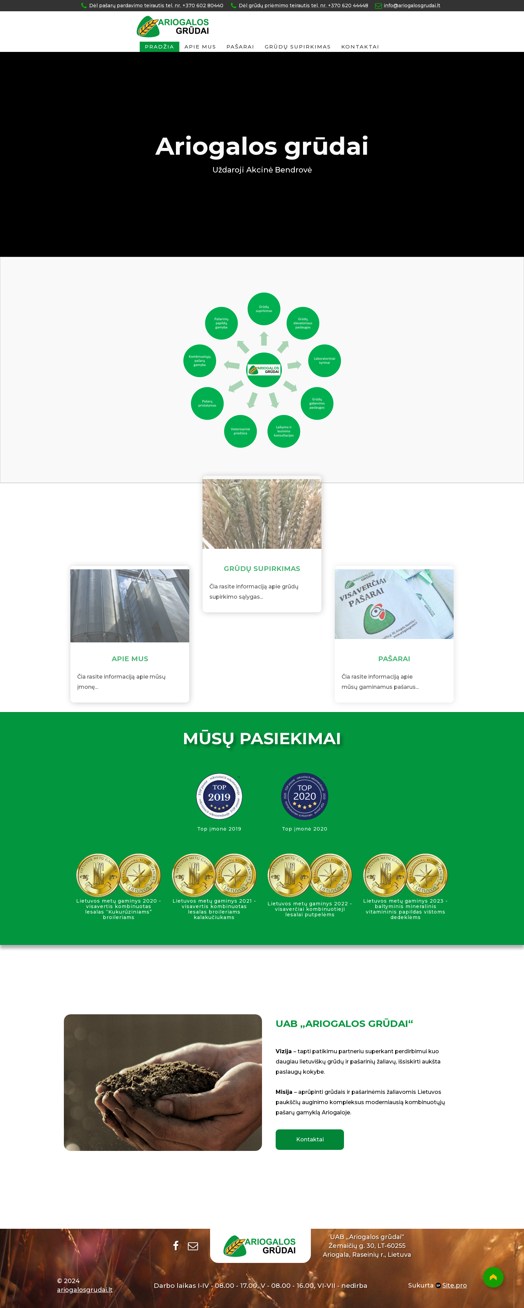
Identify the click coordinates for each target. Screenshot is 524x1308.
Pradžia (159, 46)
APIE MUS (130, 684)
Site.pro (454, 1285)
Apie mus (200, 46)
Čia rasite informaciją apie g (247, 561)
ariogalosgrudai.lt (85, 1290)
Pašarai (240, 46)
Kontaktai (360, 46)
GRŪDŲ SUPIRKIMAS (298, 46)
